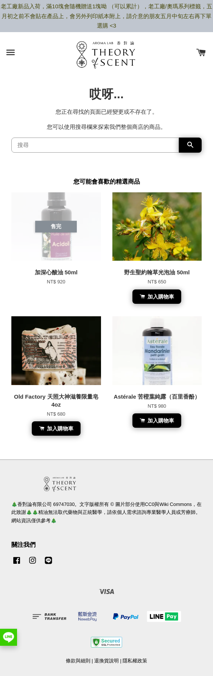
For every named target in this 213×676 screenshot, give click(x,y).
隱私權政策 (135, 661)
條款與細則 (78, 661)
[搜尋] (95, 145)
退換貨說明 (106, 661)
